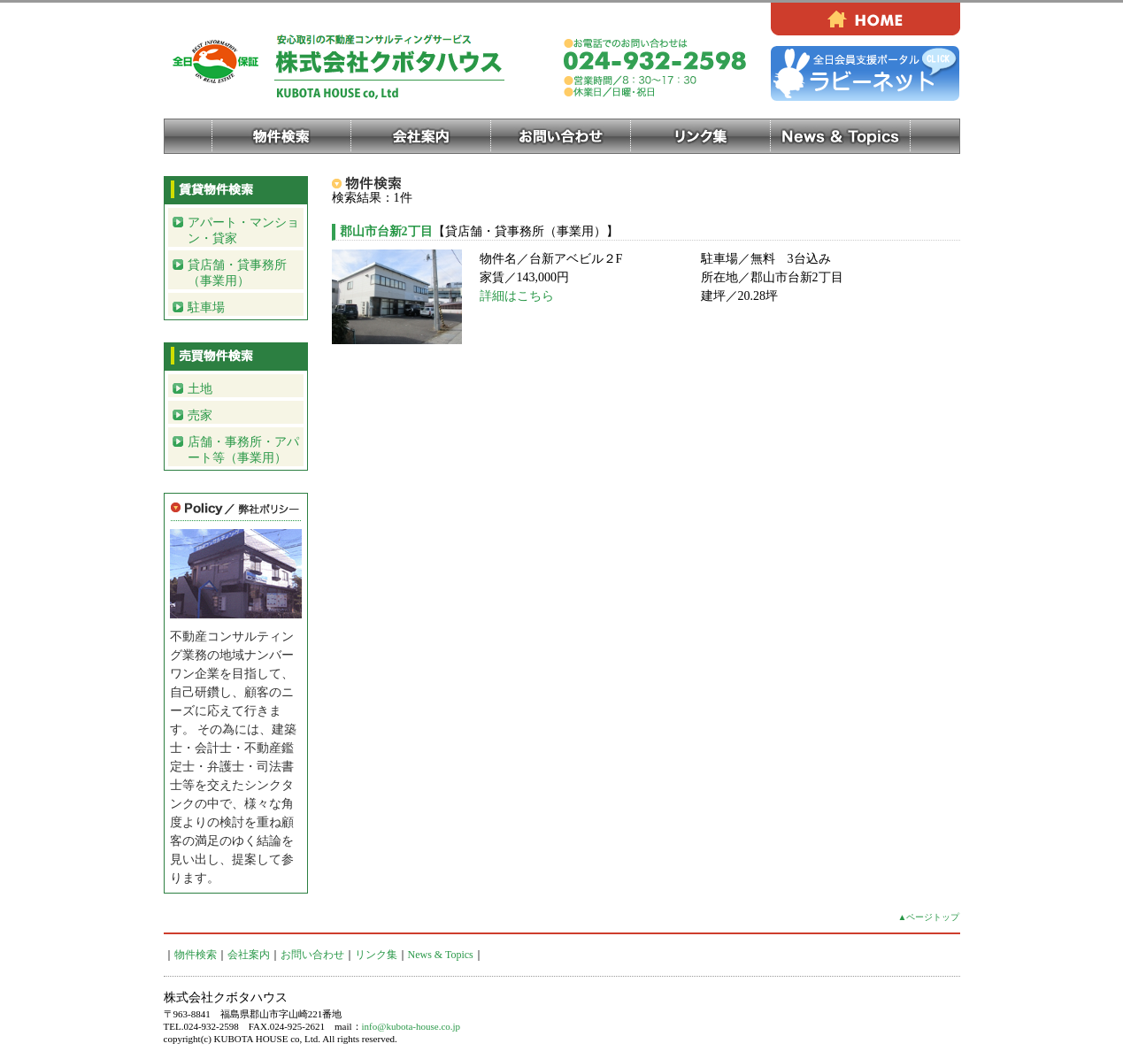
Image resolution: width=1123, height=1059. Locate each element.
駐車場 (206, 307)
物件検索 (281, 136)
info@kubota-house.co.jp (411, 1026)
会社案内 (421, 136)
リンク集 (701, 136)
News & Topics (841, 136)
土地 (200, 388)
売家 (200, 415)
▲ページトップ (929, 917)
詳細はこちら (517, 296)
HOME (865, 19)
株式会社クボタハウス (354, 65)
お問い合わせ (561, 136)
